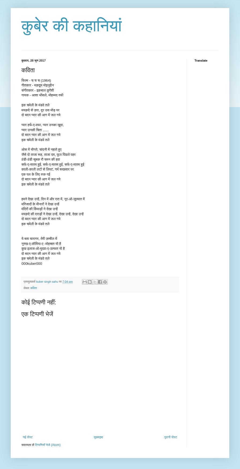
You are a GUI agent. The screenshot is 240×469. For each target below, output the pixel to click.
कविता (33, 288)
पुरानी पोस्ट (170, 437)
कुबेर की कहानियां (71, 26)
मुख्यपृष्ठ (98, 437)
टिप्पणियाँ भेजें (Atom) (48, 445)
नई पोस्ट (28, 437)
